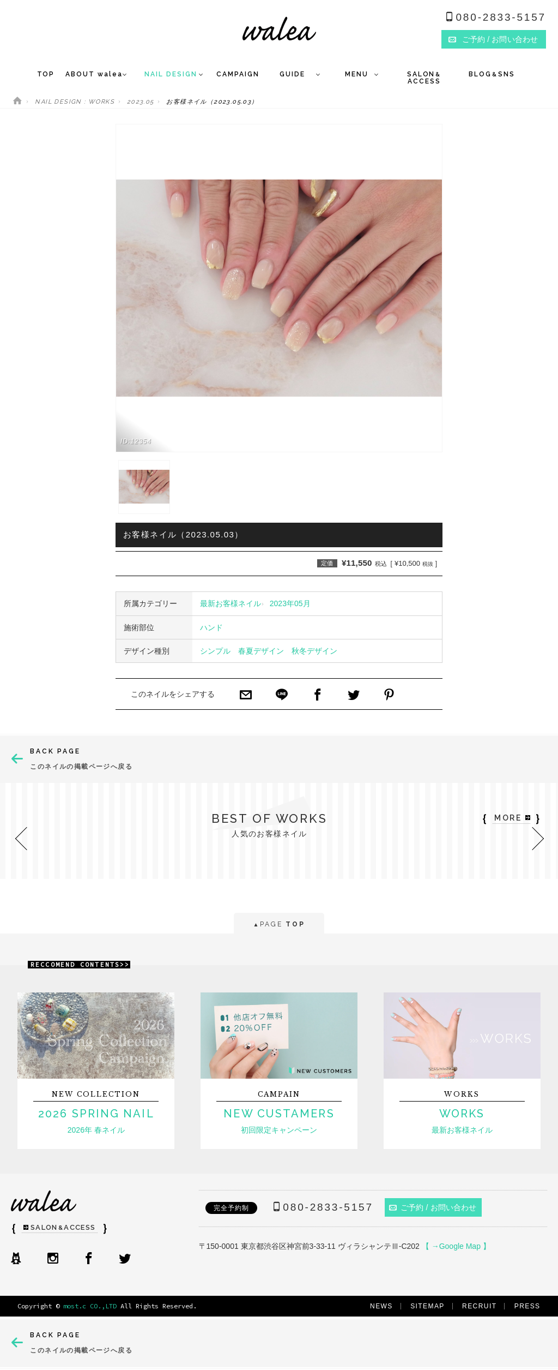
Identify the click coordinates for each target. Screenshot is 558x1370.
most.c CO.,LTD (90, 1306)
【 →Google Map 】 (456, 1246)
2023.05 (140, 101)
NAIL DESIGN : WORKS (74, 101)
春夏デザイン (261, 651)
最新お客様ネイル (230, 603)
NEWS (381, 1306)
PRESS (527, 1306)
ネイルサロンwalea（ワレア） (279, 28)
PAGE (279, 925)
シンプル (215, 651)
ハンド (211, 627)
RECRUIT (479, 1306)
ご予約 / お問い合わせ (433, 1207)
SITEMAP (427, 1306)
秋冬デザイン (314, 651)
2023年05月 (290, 603)
